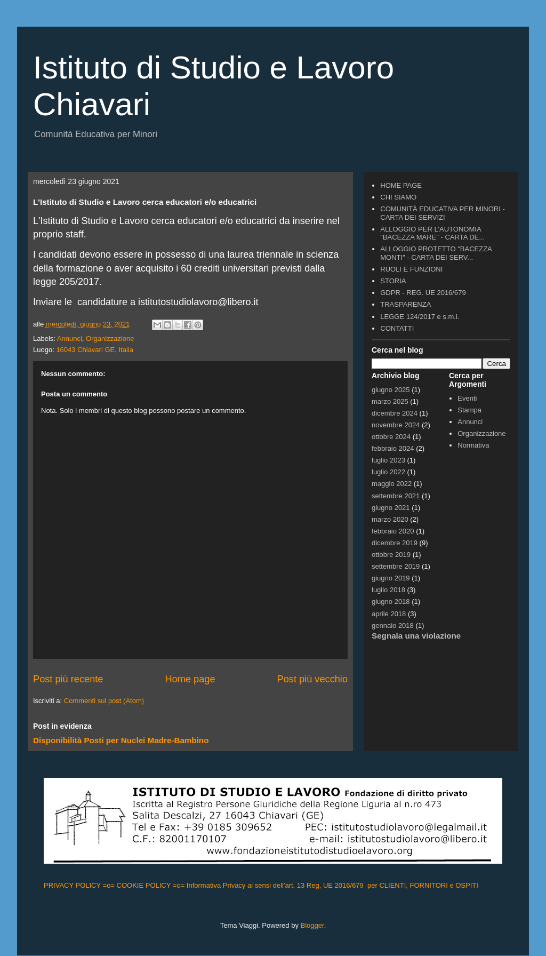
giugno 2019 (391, 578)
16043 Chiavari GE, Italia (94, 350)
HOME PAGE (401, 185)
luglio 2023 (388, 460)
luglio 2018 (388, 590)
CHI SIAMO (398, 197)
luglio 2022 (388, 472)
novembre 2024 (396, 425)
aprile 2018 (389, 614)
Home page (190, 679)
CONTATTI (397, 328)
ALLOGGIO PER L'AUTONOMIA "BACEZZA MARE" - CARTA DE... (432, 233)
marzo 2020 (390, 519)
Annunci (69, 338)
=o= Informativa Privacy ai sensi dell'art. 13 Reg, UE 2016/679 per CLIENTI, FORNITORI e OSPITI (326, 885)
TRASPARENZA (405, 304)
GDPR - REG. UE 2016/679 (422, 293)
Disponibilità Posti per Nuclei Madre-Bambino (120, 740)
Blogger (312, 925)
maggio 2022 (392, 484)
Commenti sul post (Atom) (104, 701)
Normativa (473, 445)
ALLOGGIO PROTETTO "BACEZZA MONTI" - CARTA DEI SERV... (436, 253)
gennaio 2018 (393, 626)
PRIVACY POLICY (73, 885)
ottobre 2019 (391, 555)
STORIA (393, 281)
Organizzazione (110, 338)
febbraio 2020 (393, 531)
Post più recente (68, 679)
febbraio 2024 (393, 448)
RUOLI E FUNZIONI (411, 269)
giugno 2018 (391, 602)
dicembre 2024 (394, 413)
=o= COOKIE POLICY (138, 885)
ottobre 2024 (391, 437)
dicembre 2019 (394, 543)
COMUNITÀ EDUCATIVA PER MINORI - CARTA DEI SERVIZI (442, 213)
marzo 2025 (390, 401)
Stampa (469, 410)
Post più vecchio (312, 679)
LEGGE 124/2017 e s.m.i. (419, 317)
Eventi (467, 398)
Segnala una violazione (416, 635)
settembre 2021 (396, 496)
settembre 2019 (396, 566)
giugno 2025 (391, 390)
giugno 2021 (391, 508)
